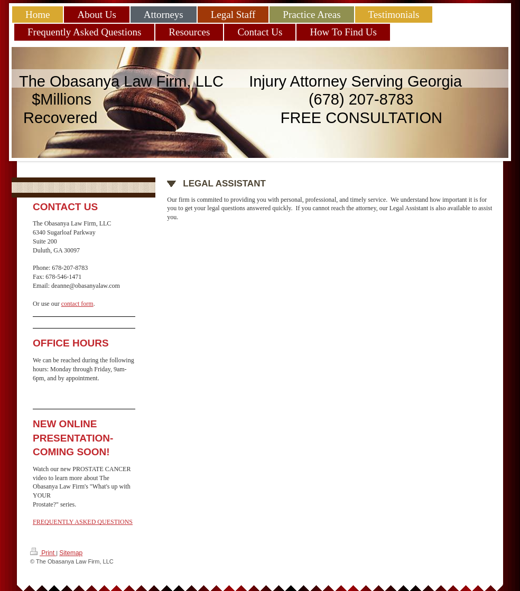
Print (43, 552)
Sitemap (70, 553)
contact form (77, 303)
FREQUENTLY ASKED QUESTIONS (83, 522)
